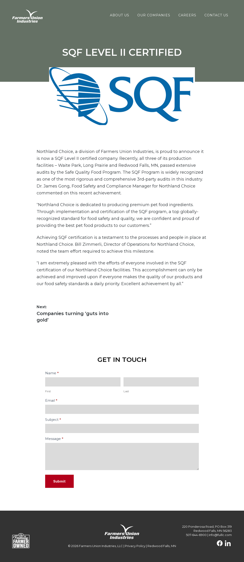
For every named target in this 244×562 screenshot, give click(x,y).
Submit (59, 481)
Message (54, 438)
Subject (53, 419)
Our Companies (153, 15)
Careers (187, 15)
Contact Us (216, 15)
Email (51, 400)
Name (52, 373)
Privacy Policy (135, 546)
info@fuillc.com (220, 535)
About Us (119, 15)
